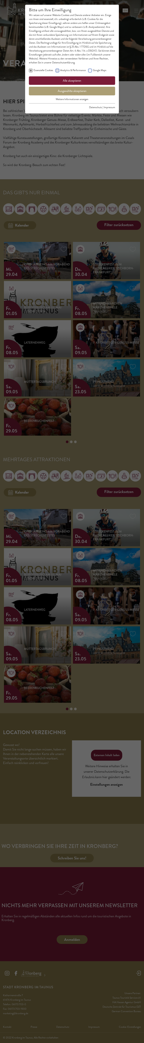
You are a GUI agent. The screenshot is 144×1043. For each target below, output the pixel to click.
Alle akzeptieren (72, 80)
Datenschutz (95, 107)
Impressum (109, 107)
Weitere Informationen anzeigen (72, 99)
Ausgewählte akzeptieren (72, 91)
